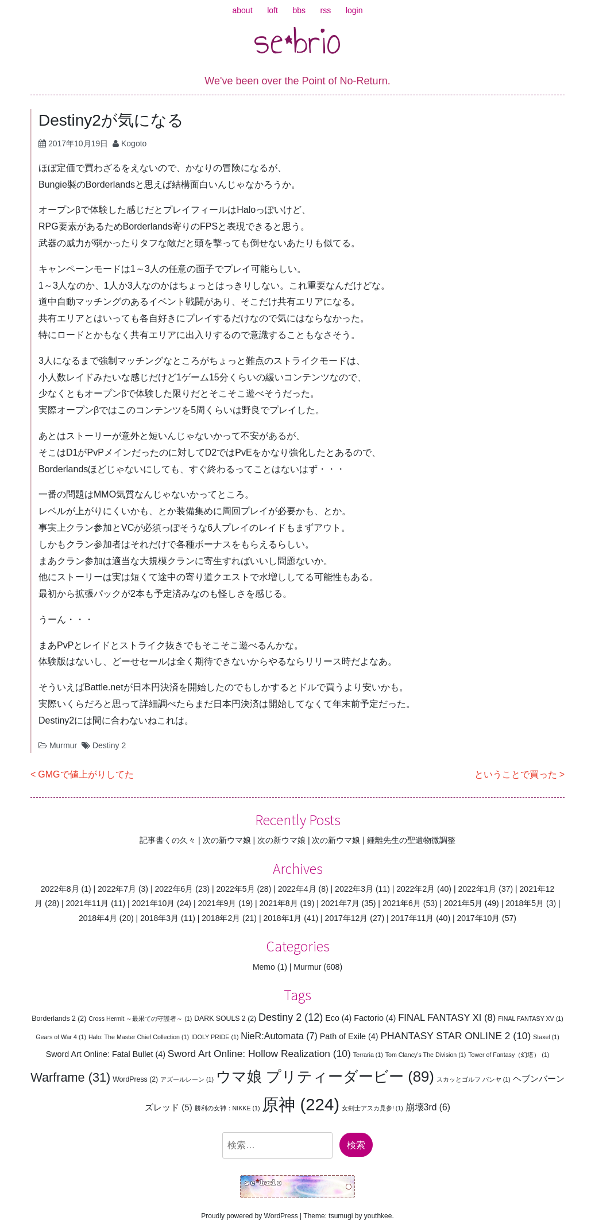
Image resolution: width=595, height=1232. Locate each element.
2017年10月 (478, 918)
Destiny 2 (109, 745)
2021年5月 (463, 903)
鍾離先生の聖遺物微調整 (411, 840)
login (354, 10)
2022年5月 (236, 888)
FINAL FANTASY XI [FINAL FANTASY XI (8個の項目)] (447, 1017)
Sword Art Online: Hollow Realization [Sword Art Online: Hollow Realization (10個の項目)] (259, 1053)
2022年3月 (354, 888)
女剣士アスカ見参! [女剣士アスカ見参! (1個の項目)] (372, 1108)
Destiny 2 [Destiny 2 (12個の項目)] (290, 1017)
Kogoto (133, 143)
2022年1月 (477, 888)
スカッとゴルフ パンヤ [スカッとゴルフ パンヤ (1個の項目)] (473, 1079)
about (243, 10)
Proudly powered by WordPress (249, 1216)
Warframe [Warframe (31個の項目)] (70, 1077)
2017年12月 (346, 918)
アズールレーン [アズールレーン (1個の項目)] (187, 1079)
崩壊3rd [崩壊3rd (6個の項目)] (427, 1107)
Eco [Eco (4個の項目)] (338, 1018)
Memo (264, 966)
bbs (299, 10)
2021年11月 (87, 903)
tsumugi (341, 1216)
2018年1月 (282, 918)
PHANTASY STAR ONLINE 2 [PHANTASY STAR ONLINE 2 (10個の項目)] (455, 1035)
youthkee (378, 1216)
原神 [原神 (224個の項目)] (300, 1104)
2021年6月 (401, 903)
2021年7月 (340, 903)
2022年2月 (415, 888)
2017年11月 (412, 918)
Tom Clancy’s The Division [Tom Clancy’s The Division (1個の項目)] (425, 1054)
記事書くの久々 (168, 840)
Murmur (63, 745)
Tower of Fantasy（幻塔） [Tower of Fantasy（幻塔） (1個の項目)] (508, 1054)
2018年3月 (159, 918)
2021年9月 (217, 903)
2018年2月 (221, 918)
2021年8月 (279, 903)
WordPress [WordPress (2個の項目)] (135, 1079)
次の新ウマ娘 (227, 840)
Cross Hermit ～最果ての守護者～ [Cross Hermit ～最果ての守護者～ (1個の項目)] (140, 1018)
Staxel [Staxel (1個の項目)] (546, 1036)
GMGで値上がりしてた (85, 774)
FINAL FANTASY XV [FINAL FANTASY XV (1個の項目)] (530, 1018)
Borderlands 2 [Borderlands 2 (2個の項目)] (59, 1019)
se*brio (297, 40)
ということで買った (515, 774)
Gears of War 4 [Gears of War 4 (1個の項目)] (61, 1036)
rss (325, 10)
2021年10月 (153, 903)
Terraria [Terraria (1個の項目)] (368, 1054)
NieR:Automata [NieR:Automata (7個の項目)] (279, 1036)
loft (272, 10)
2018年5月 (524, 903)
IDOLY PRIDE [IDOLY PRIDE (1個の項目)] (215, 1036)
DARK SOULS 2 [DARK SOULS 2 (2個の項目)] (225, 1019)
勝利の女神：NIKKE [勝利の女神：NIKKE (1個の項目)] (227, 1108)
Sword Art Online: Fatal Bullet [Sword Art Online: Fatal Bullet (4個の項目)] (105, 1054)
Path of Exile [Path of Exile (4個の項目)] (349, 1036)
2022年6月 (173, 888)
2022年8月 (60, 888)
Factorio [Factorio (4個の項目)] (375, 1018)
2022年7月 (117, 888)
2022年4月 (297, 888)
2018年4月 (98, 918)
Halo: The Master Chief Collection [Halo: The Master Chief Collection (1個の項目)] (138, 1036)
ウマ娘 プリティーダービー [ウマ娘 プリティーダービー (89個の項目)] (325, 1076)
